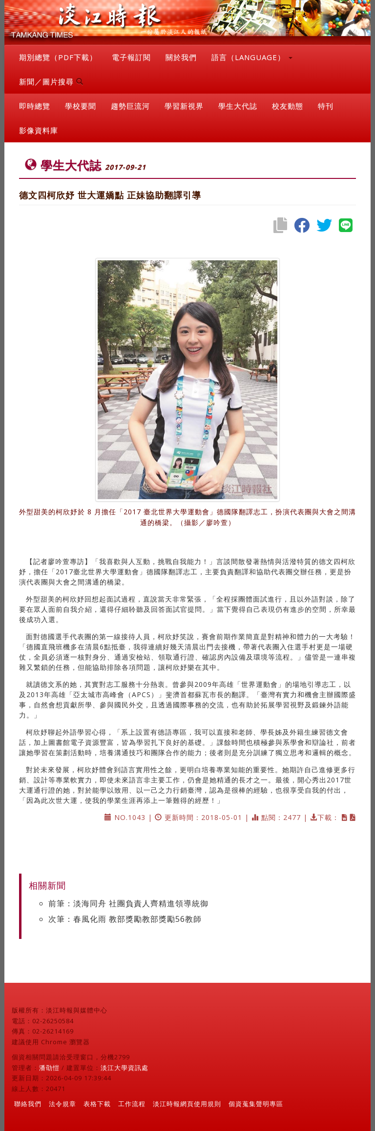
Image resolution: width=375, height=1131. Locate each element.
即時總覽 (34, 106)
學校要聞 (80, 106)
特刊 (325, 106)
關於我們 (181, 57)
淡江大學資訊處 (124, 1067)
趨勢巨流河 (130, 106)
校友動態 (287, 106)
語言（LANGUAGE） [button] (251, 57)
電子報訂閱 (131, 57)
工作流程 (132, 1103)
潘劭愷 (49, 1067)
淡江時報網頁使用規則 (187, 1103)
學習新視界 (184, 106)
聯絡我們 (28, 1103)
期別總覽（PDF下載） (58, 57)
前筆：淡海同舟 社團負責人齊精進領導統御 (128, 903)
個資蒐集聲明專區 (256, 1103)
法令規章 (62, 1103)
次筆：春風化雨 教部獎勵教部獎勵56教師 (125, 919)
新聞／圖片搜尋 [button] (51, 81)
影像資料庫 (38, 130)
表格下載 (97, 1103)
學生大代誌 (237, 106)
